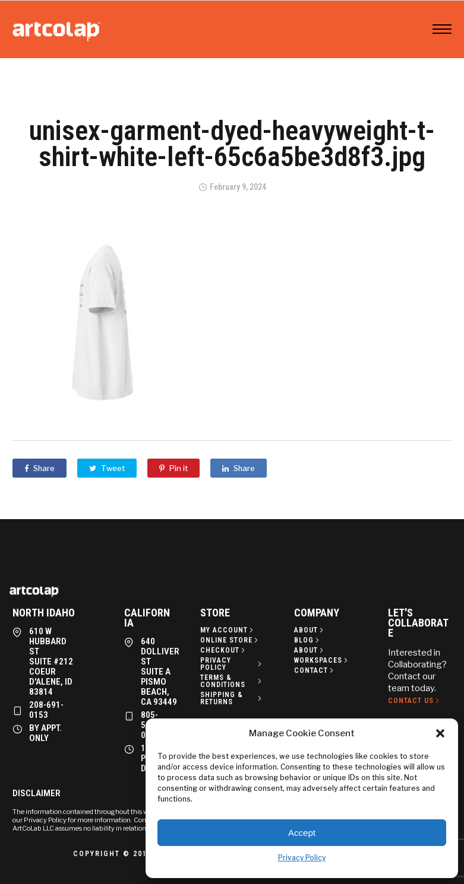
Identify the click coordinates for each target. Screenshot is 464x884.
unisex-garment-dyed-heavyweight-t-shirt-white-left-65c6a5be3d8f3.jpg (232, 143)
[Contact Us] (414, 700)
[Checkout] (223, 650)
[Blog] (307, 640)
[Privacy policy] (232, 664)
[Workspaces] (322, 660)
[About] (310, 630)
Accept (301, 833)
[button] (440, 733)
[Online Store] (230, 640)
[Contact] (315, 670)
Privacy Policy (302, 857)
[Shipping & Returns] (232, 698)
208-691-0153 (46, 709)
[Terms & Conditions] (232, 681)
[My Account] (227, 630)
